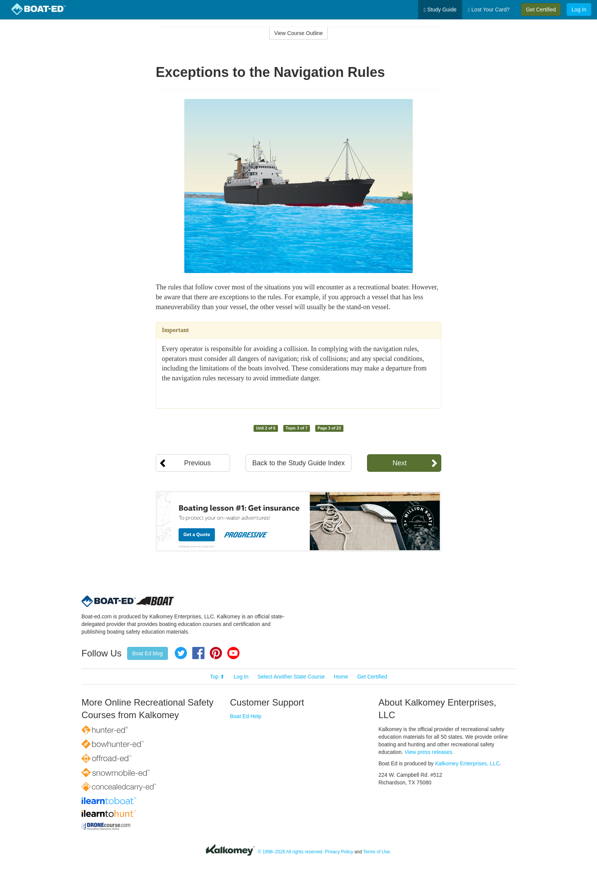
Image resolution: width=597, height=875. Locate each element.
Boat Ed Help (246, 716)
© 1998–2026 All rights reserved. (291, 851)
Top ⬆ (217, 677)
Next (400, 463)
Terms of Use (376, 851)
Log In (578, 9)
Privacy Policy (339, 851)
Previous (197, 463)
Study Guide (440, 9)
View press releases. (429, 752)
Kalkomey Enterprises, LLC (467, 763)
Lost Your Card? (488, 9)
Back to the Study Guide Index (298, 463)
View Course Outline (298, 33)
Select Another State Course (291, 677)
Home (341, 677)
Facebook (198, 653)
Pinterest (216, 653)
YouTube (233, 653)
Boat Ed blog (147, 653)
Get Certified (541, 9)
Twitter (181, 653)
